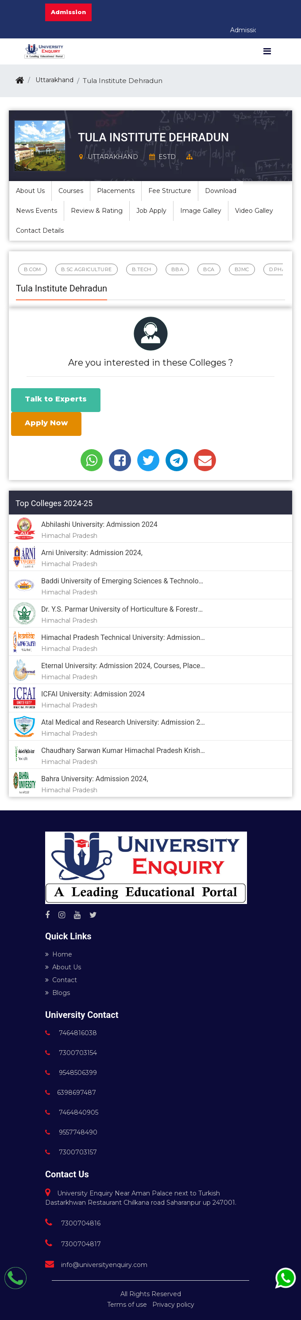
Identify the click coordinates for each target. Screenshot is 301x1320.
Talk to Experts (56, 399)
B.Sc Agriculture (86, 269)
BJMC (242, 269)
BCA (209, 269)
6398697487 (70, 1093)
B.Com (32, 269)
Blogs (57, 993)
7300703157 (71, 1152)
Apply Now (46, 423)
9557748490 (71, 1132)
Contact (61, 980)
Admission (68, 11)
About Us (63, 967)
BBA (177, 269)
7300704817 (73, 1244)
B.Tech (141, 269)
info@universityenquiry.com (96, 1265)
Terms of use (127, 1305)
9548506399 (71, 1073)
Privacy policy (173, 1305)
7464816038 (71, 1033)
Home (58, 954)
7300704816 (72, 1223)
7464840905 (71, 1112)
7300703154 (71, 1053)
